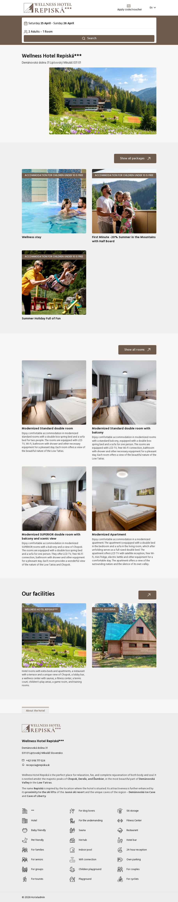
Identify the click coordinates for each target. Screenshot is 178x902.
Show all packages (135, 159)
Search (89, 39)
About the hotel (35, 712)
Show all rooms (137, 350)
